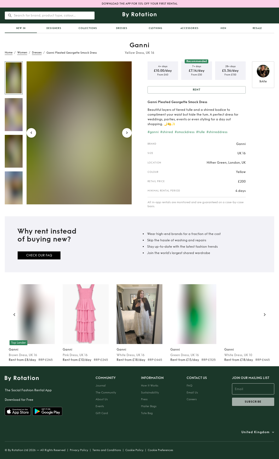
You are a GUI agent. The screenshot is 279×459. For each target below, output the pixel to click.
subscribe (253, 402)
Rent (197, 89)
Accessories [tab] (189, 28)
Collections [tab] (88, 28)
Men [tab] (223, 28)
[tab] (21, 28)
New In (21, 28)
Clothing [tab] (155, 28)
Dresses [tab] (121, 28)
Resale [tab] (257, 28)
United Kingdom (255, 432)
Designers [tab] (53, 28)
